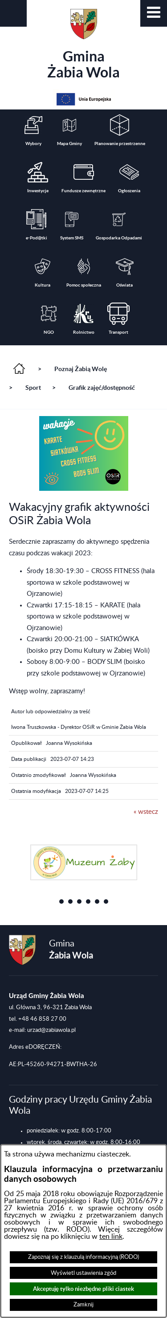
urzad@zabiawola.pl (51, 1030)
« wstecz (146, 812)
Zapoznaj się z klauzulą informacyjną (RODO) (83, 1257)
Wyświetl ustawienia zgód (83, 1273)
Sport (33, 387)
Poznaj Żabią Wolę (80, 368)
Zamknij (83, 1305)
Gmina (83, 44)
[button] (153, 13)
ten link (110, 1236)
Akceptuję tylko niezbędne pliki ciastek (83, 1289)
